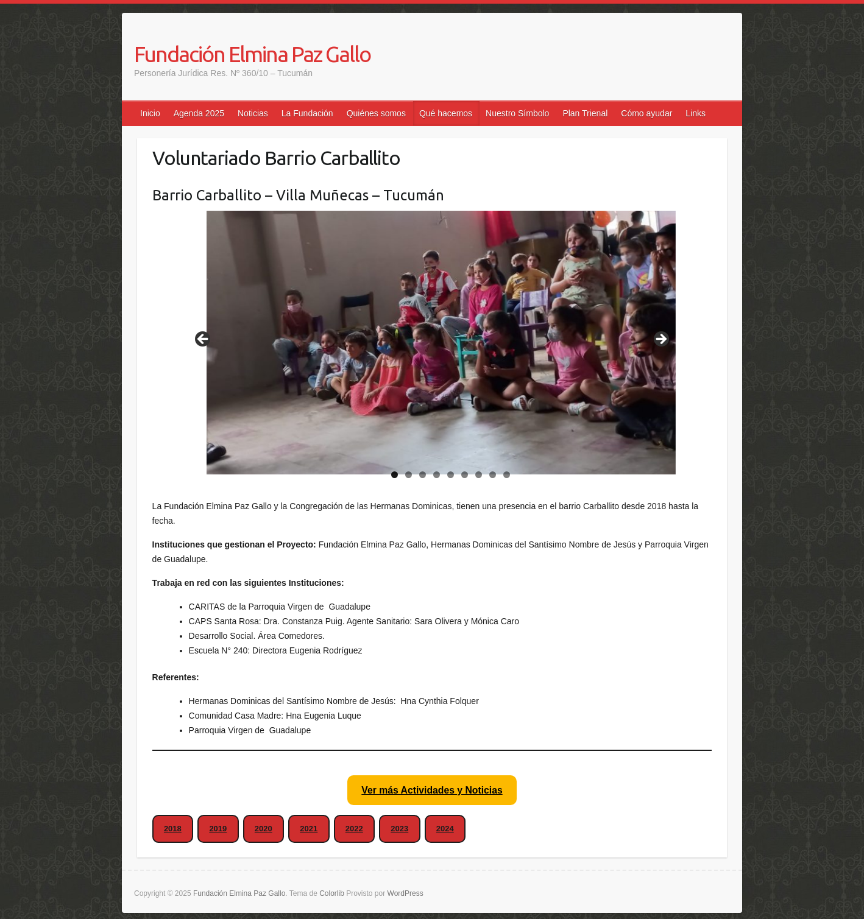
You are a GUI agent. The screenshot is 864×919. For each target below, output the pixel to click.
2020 (263, 828)
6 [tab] (464, 474)
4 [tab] (436, 474)
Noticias (253, 113)
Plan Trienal (584, 113)
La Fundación (307, 113)
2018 (173, 828)
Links (695, 113)
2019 (218, 828)
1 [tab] (394, 474)
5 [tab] (450, 474)
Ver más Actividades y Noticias (431, 790)
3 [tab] (422, 474)
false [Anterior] (203, 340)
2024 (445, 828)
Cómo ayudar (646, 113)
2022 (354, 828)
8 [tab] (492, 474)
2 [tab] (408, 474)
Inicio (150, 113)
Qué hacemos (445, 113)
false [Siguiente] (660, 340)
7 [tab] (478, 474)
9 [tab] (506, 474)
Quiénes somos (376, 113)
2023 (399, 828)
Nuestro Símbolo (517, 113)
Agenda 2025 (199, 113)
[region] (432, 342)
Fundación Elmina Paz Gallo (252, 53)
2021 (308, 828)
